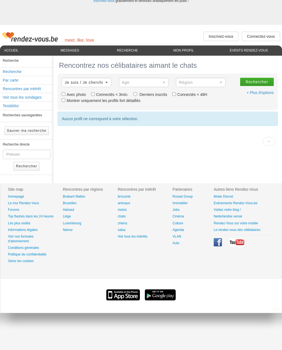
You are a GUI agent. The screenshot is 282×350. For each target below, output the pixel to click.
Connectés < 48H (189, 94)
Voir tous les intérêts (132, 236)
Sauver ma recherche (26, 130)
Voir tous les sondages (22, 97)
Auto (176, 243)
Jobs (176, 210)
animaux (124, 203)
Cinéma (178, 216)
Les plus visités (19, 223)
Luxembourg (72, 223)
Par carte (10, 80)
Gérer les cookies (21, 261)
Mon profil (183, 50)
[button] (86, 82)
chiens (122, 223)
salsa (121, 230)
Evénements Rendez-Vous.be (235, 203)
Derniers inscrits (150, 94)
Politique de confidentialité (27, 254)
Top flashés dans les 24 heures (30, 216)
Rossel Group (183, 196)
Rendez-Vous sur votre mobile (236, 223)
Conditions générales (23, 248)
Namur (68, 230)
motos (122, 210)
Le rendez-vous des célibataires (237, 230)
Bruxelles (69, 203)
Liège (67, 216)
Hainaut (68, 210)
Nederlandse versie (228, 216)
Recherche (127, 50)
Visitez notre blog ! (227, 210)
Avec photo (74, 94)
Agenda (178, 230)
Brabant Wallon (74, 196)
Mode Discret (223, 196)
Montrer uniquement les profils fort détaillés (101, 100)
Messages (70, 50)
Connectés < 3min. (109, 94)
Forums (13, 210)
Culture (178, 223)
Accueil (11, 50)
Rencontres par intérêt (22, 89)
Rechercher (26, 166)
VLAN (177, 236)
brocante (124, 196)
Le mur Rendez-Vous (23, 203)
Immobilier (180, 203)
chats (122, 216)
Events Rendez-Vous (249, 50)
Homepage (16, 196)
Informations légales (22, 230)
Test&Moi (11, 106)
